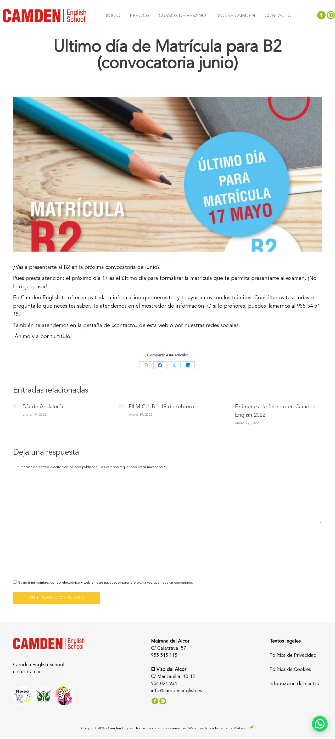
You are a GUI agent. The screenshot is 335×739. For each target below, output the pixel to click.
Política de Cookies (290, 669)
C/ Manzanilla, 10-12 (173, 676)
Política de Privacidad (293, 655)
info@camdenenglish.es (176, 690)
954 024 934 (164, 683)
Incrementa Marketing (234, 728)
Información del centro (294, 683)
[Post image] (15, 406)
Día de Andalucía (43, 407)
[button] (320, 724)
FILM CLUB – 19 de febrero (161, 407)
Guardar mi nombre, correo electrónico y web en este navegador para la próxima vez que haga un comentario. (105, 582)
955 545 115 (164, 655)
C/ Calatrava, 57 (168, 648)
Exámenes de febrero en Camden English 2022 (275, 411)
